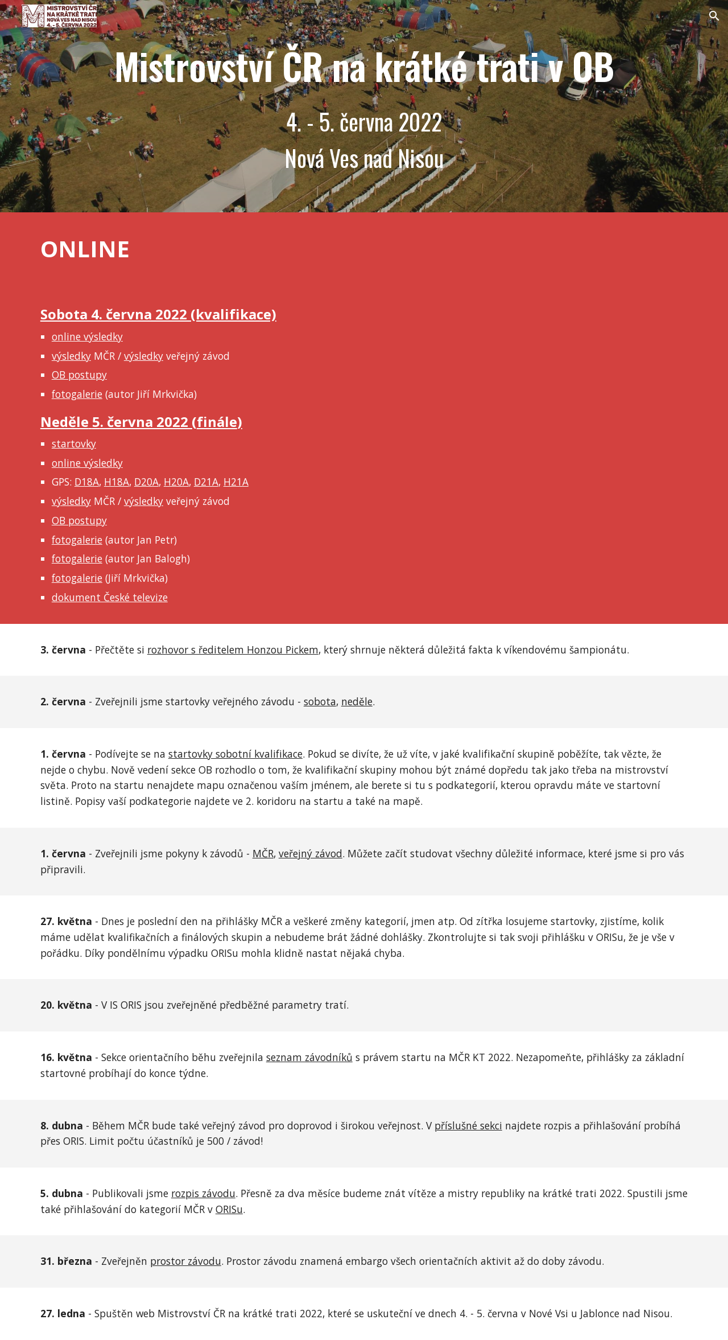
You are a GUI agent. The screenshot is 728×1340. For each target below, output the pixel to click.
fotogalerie (77, 394)
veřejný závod (310, 853)
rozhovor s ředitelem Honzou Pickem (232, 649)
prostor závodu (185, 1261)
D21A (206, 481)
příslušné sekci (468, 1125)
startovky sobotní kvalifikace (235, 754)
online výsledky (87, 336)
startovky (74, 443)
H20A (176, 481)
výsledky (71, 356)
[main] (364, 106)
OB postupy (79, 374)
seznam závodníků (309, 1057)
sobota (320, 701)
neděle (357, 701)
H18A (116, 481)
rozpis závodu (203, 1193)
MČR (263, 853)
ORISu (229, 1209)
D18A (87, 481)
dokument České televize (110, 597)
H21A (236, 481)
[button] (714, 16)
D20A (146, 481)
